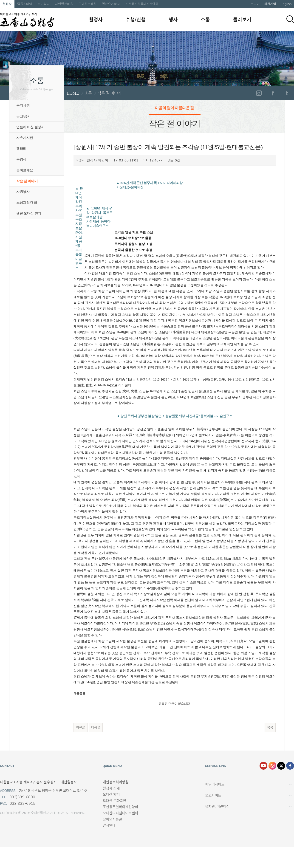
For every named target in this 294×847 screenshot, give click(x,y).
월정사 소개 (111, 788)
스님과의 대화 (26, 202)
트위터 (287, 93)
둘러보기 (242, 19)
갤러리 (21, 148)
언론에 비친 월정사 (30, 127)
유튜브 (263, 766)
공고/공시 (23, 116)
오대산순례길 (87, 4)
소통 (205, 19)
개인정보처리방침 (115, 782)
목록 (270, 727)
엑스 (281, 766)
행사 (173, 19)
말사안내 (109, 825)
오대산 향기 (111, 794)
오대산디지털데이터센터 (120, 813)
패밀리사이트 (214, 784)
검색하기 (290, 19)
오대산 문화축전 (114, 800)
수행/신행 (136, 19)
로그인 (255, 4)
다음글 (95, 727)
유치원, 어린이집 (217, 806)
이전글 (80, 727)
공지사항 (23, 105)
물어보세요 (24, 170)
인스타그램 (259, 93)
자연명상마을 (64, 4)
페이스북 (273, 93)
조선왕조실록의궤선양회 (141, 4)
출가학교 (44, 4)
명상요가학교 (111, 4)
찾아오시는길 (112, 819)
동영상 (21, 159)
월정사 (7, 4)
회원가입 (270, 4)
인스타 (272, 766)
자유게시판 (24, 138)
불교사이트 (213, 795)
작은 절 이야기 (27, 181)
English (286, 4)
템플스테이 (24, 4)
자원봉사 (23, 192)
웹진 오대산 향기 (28, 213)
